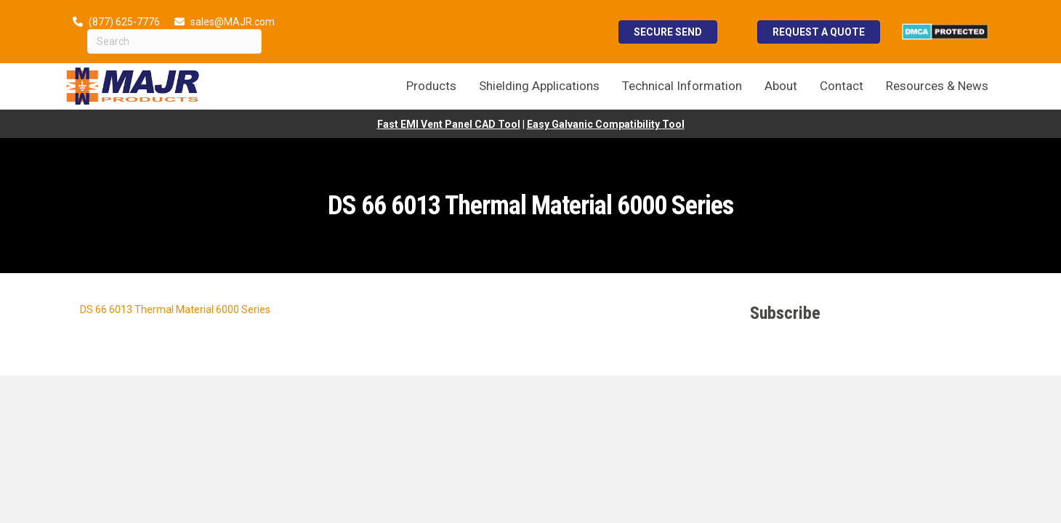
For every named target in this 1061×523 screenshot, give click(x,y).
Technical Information (682, 85)
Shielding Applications (539, 85)
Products (431, 85)
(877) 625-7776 (124, 22)
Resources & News (937, 85)
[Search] (174, 41)
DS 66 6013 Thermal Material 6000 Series (175, 309)
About (781, 85)
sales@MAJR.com (232, 22)
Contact (841, 85)
